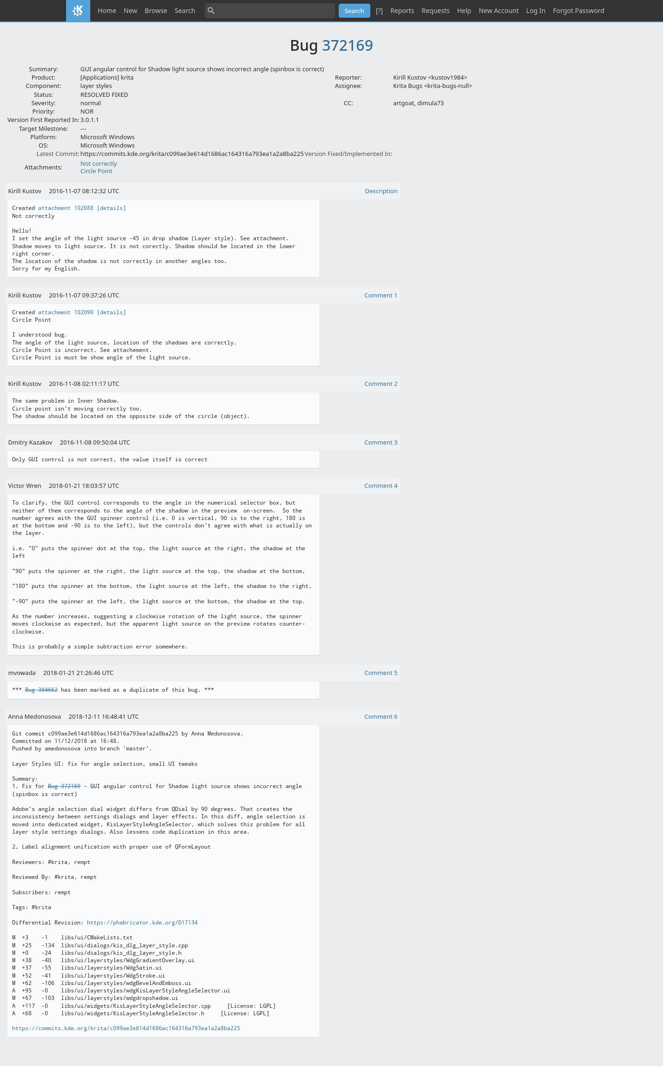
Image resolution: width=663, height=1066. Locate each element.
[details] (111, 208)
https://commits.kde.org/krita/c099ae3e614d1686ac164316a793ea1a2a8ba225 (126, 1028)
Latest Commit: (57, 153)
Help (464, 10)
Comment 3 (380, 442)
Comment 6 (380, 716)
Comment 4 (380, 485)
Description (381, 191)
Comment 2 (380, 383)
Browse (156, 10)
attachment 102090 (66, 312)
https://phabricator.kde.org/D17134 (142, 922)
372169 (347, 45)
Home (107, 10)
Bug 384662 (41, 690)
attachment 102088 (66, 208)
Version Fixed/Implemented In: (348, 153)
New (130, 10)
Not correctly (98, 163)
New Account (499, 10)
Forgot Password (578, 10)
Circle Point (96, 171)
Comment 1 (380, 295)
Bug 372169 (64, 786)
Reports (402, 10)
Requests (435, 10)
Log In (535, 10)
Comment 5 (380, 672)
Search (185, 10)
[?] (379, 10)
